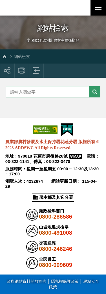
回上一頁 (36, 71)
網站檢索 (22, 56)
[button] (82, 8)
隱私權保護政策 (65, 281)
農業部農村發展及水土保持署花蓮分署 (31, 8)
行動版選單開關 (98, 9)
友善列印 (22, 71)
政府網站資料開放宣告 (26, 281)
